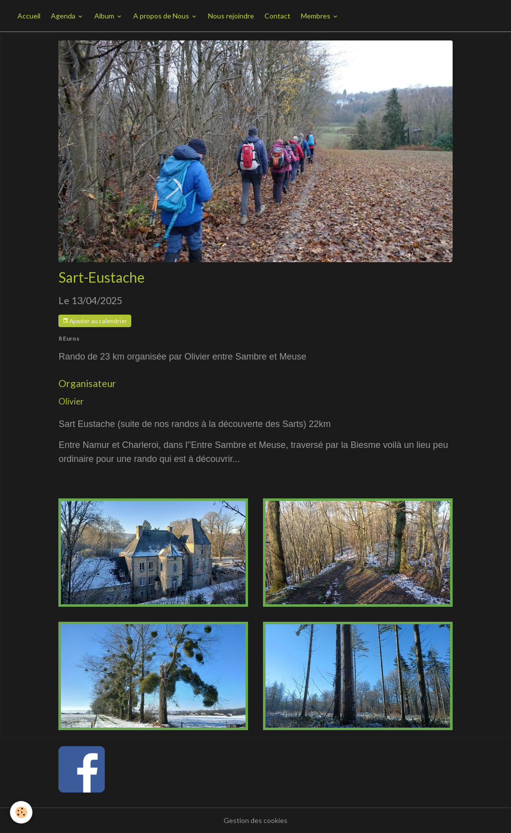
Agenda (64, 15)
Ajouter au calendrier (94, 321)
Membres (316, 15)
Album (105, 15)
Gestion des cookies (255, 820)
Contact (277, 15)
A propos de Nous (162, 15)
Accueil (28, 15)
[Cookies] (21, 812)
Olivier (71, 401)
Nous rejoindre (231, 15)
